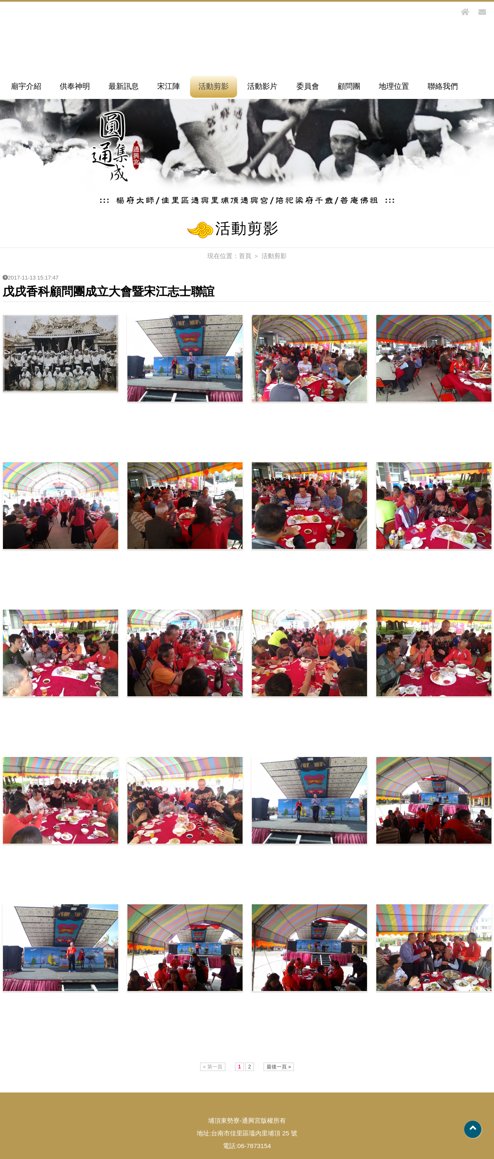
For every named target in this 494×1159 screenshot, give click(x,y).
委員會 (307, 86)
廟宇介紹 (26, 86)
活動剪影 (213, 86)
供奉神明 (75, 86)
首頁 (245, 255)
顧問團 (349, 86)
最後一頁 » (279, 1067)
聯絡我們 (443, 86)
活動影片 (262, 86)
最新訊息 (123, 86)
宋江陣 (168, 86)
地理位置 (394, 86)
